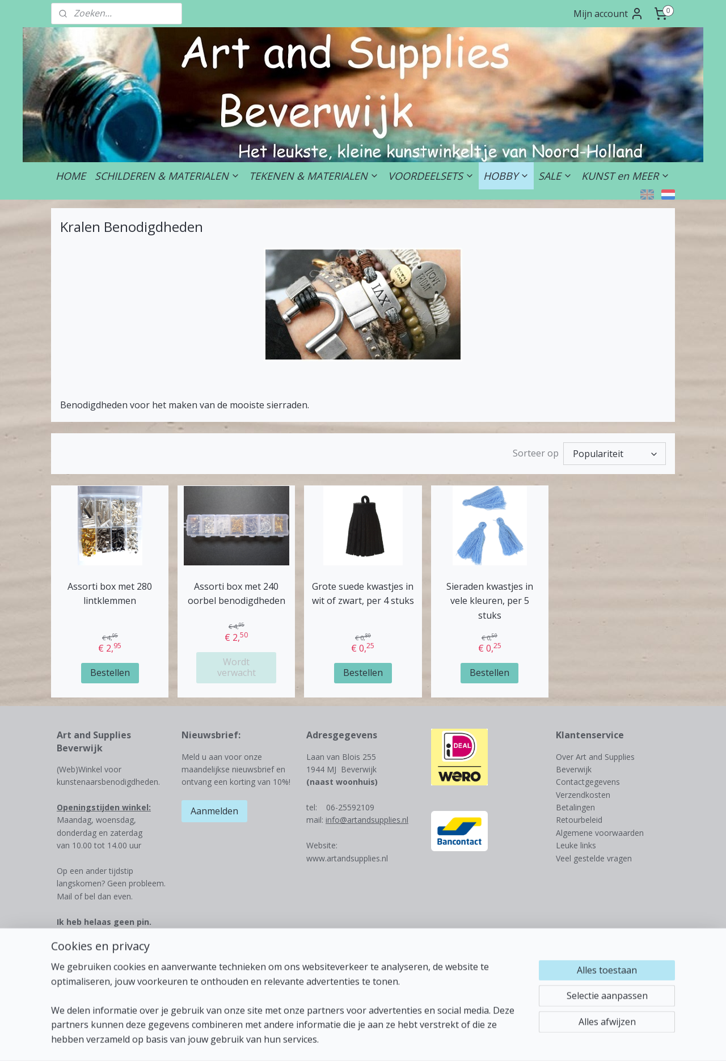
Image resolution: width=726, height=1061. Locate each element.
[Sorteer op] (614, 453)
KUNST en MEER (625, 176)
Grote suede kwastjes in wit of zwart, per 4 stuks (363, 593)
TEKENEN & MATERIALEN (314, 176)
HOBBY (506, 176)
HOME (71, 176)
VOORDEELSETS (431, 176)
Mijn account (608, 13)
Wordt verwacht (236, 667)
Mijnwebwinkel (506, 1040)
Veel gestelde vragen (594, 858)
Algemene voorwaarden (600, 832)
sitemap (339, 1040)
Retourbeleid (579, 819)
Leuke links (576, 845)
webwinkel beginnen (406, 1040)
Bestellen (110, 672)
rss (363, 1040)
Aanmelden (214, 811)
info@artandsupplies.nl (367, 819)
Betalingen (575, 807)
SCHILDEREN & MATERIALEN (167, 176)
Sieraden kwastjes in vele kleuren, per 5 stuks (489, 601)
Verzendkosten (583, 794)
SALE (555, 176)
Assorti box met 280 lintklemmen (109, 593)
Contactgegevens (588, 781)
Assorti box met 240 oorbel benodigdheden (236, 593)
